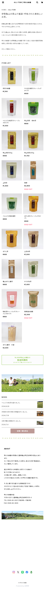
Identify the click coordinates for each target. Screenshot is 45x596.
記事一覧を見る (22, 431)
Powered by (22, 586)
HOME (4, 10)
